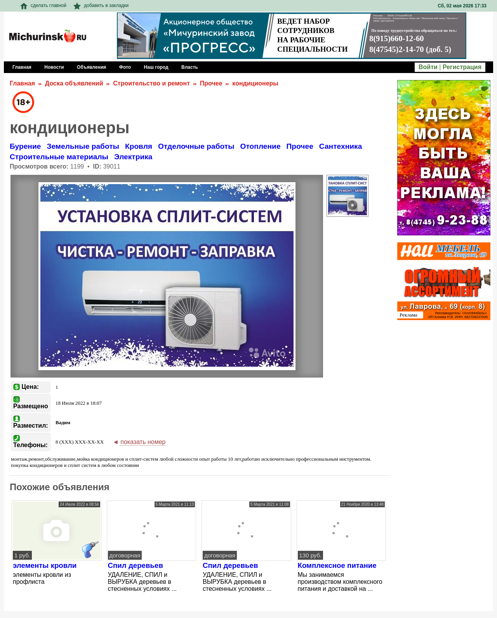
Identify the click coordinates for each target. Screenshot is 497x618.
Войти (428, 67)
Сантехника (340, 146)
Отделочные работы (196, 146)
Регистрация (462, 67)
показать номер (142, 442)
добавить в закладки (101, 5)
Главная (22, 83)
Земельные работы (83, 146)
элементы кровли (44, 565)
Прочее (211, 83)
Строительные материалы (59, 157)
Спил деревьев (135, 565)
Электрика (133, 157)
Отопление (260, 146)
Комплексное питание (337, 565)
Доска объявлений (74, 83)
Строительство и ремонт (151, 83)
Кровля (138, 146)
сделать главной (43, 5)
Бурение (25, 146)
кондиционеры (255, 83)
